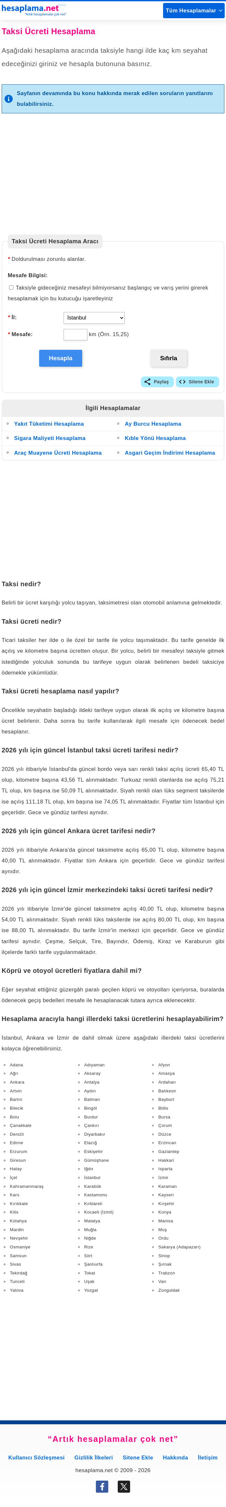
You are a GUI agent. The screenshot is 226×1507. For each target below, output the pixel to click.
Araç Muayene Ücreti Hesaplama (58, 454)
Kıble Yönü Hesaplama (155, 440)
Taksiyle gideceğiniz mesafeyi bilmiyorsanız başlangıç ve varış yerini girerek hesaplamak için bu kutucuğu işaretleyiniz (108, 293)
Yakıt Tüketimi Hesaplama (49, 425)
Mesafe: (20, 334)
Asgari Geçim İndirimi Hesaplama (170, 454)
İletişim (208, 1459)
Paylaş (161, 383)
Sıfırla (168, 359)
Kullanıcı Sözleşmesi (36, 1459)
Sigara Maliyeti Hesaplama (49, 440)
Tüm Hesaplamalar (190, 10)
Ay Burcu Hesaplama (153, 425)
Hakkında (175, 1459)
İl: (12, 317)
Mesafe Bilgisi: (28, 275)
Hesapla (61, 359)
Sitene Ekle (201, 383)
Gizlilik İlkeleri (93, 1459)
